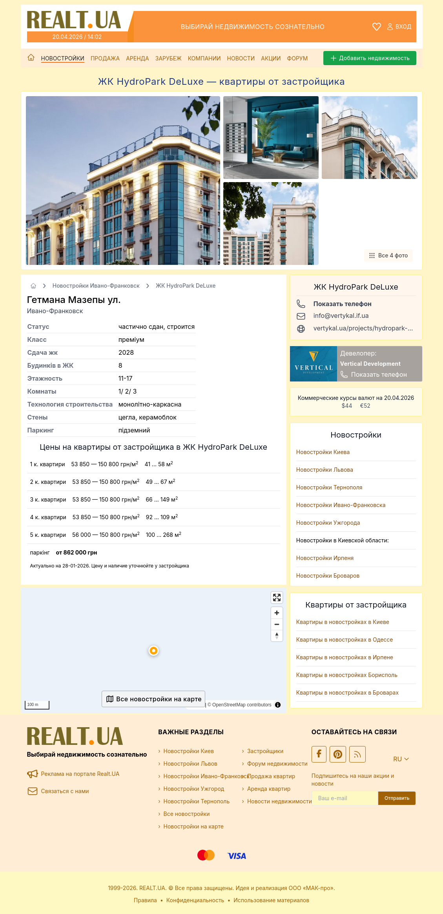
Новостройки (62, 58)
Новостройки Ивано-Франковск (96, 285)
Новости (241, 58)
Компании (204, 58)
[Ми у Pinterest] (338, 754)
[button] (153, 651)
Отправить (397, 798)
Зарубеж (168, 58)
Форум (297, 58)
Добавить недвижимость (370, 58)
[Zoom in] (277, 612)
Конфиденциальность (195, 900)
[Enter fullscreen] (277, 597)
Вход (398, 27)
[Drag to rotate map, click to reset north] (277, 635)
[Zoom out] (277, 624)
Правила (145, 900)
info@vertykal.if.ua (341, 315)
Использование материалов (271, 900)
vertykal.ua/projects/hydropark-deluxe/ (372, 328)
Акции (271, 58)
